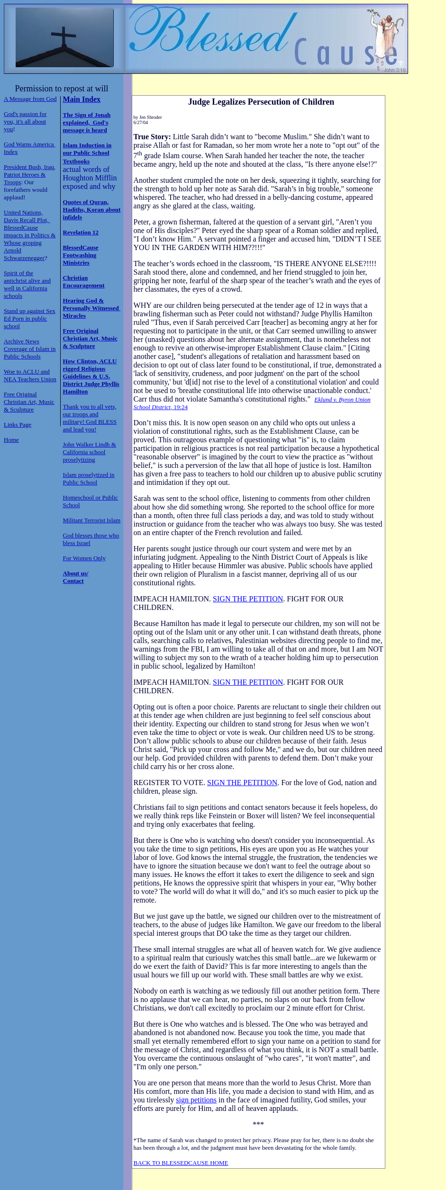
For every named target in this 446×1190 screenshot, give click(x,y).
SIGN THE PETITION (248, 599)
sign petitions (196, 1100)
